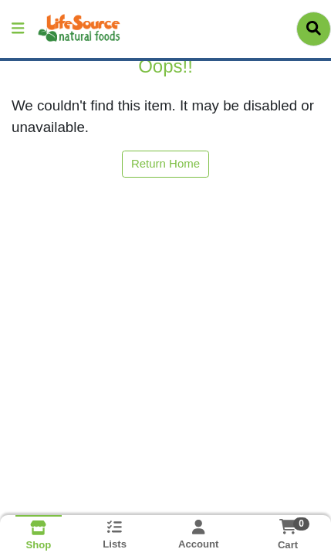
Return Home (165, 163)
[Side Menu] (18, 29)
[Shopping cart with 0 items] (288, 526)
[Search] (313, 28)
